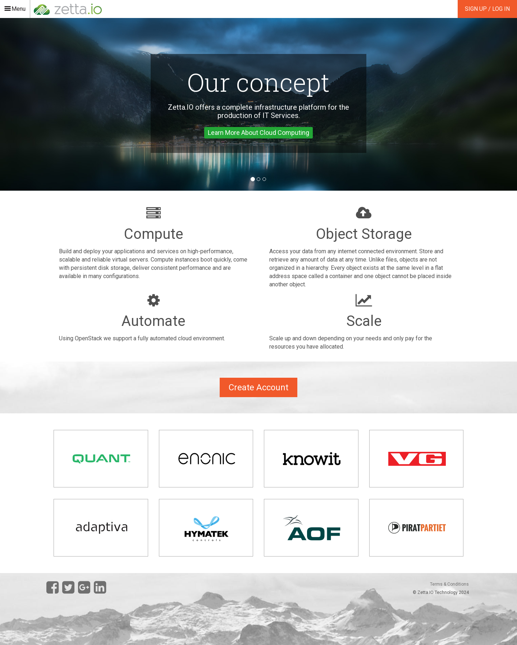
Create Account (258, 387)
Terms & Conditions (449, 584)
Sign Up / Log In (487, 8)
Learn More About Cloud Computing (258, 132)
